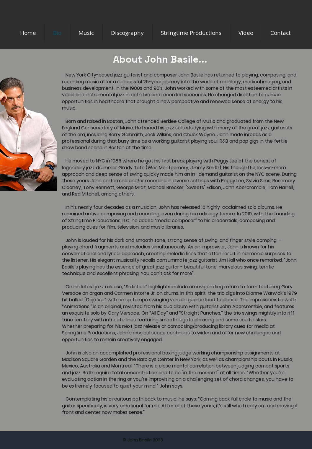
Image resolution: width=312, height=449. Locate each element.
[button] (191, 33)
